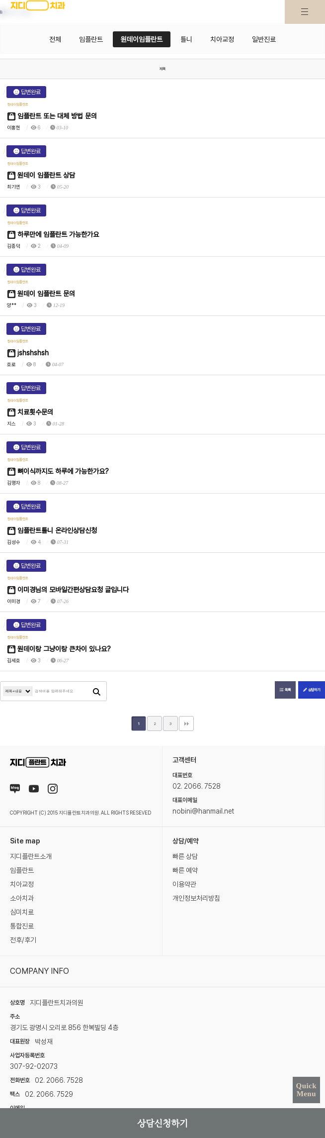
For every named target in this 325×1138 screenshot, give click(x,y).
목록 (285, 690)
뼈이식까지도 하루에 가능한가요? (58, 471)
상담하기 (311, 690)
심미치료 (22, 912)
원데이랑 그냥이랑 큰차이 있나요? (59, 649)
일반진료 (264, 39)
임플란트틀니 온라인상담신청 (52, 530)
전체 (55, 39)
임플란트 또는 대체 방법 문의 (52, 116)
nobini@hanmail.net (203, 811)
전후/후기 (23, 940)
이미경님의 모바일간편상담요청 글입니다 (68, 590)
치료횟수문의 (30, 412)
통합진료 (22, 926)
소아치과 (22, 898)
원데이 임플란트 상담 (41, 175)
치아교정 (222, 39)
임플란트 (91, 39)
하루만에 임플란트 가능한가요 (53, 234)
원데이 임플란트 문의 (41, 294)
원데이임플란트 (141, 39)
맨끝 (186, 723)
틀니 (186, 39)
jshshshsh (28, 353)
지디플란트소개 (31, 856)
